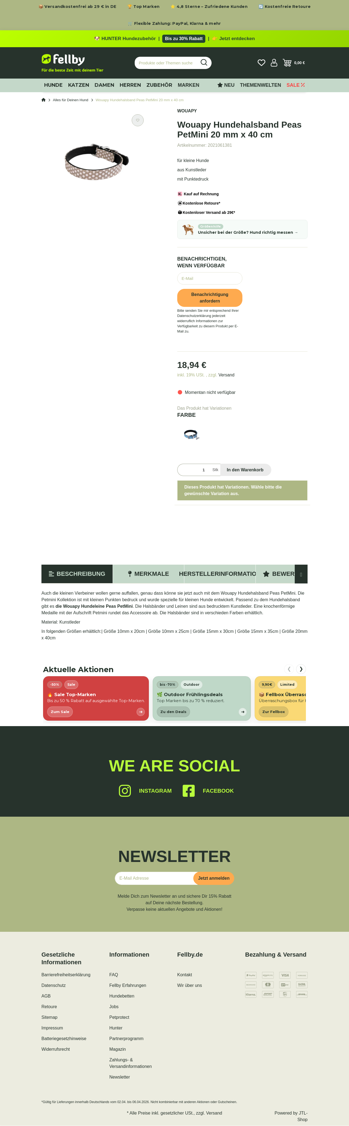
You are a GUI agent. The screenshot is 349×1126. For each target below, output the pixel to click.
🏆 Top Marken (143, 6)
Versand (226, 375)
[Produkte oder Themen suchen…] (166, 63)
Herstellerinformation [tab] (219, 574)
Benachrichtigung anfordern (209, 297)
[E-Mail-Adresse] (156, 878)
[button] (274, 63)
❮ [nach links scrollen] (289, 669)
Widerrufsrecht (55, 1049)
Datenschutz (53, 985)
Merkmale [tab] (148, 574)
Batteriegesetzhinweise (63, 1039)
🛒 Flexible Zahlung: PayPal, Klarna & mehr (174, 23)
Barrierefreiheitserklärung (66, 975)
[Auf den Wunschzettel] (138, 121)
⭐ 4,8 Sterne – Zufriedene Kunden (209, 6)
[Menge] (193, 470)
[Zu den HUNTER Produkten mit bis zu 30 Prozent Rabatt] (174, 38)
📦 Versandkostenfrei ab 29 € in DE (77, 6)
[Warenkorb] (294, 63)
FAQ (113, 975)
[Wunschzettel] (261, 63)
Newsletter (119, 1077)
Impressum (52, 1028)
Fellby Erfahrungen (127, 985)
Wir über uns (189, 985)
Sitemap (49, 1017)
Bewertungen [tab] (291, 574)
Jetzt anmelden (214, 878)
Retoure (49, 1007)
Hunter (115, 1028)
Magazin (117, 1049)
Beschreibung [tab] (77, 574)
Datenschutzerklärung (194, 316)
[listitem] (96, 698)
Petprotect (119, 1017)
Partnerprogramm (126, 1039)
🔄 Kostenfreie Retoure (284, 6)
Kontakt (184, 975)
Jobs (114, 1007)
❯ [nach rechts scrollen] (301, 669)
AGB (46, 996)
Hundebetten (121, 996)
